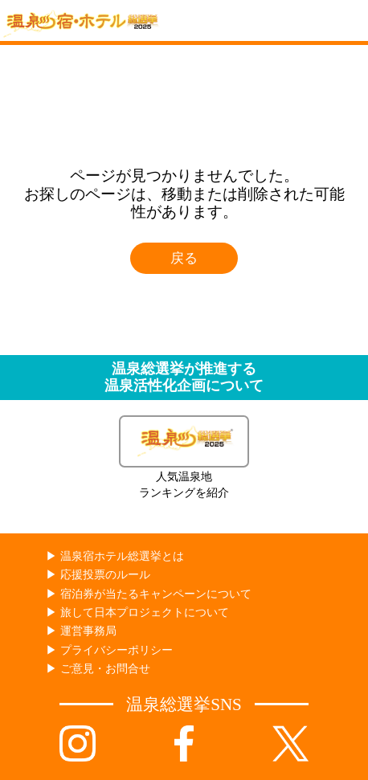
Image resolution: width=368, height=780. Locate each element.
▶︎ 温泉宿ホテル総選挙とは (114, 556)
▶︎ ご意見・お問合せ (97, 669)
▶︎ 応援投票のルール (97, 575)
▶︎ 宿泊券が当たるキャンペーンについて (148, 594)
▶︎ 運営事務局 (81, 631)
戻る (184, 258)
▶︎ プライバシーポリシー (109, 650)
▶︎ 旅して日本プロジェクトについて (137, 612)
